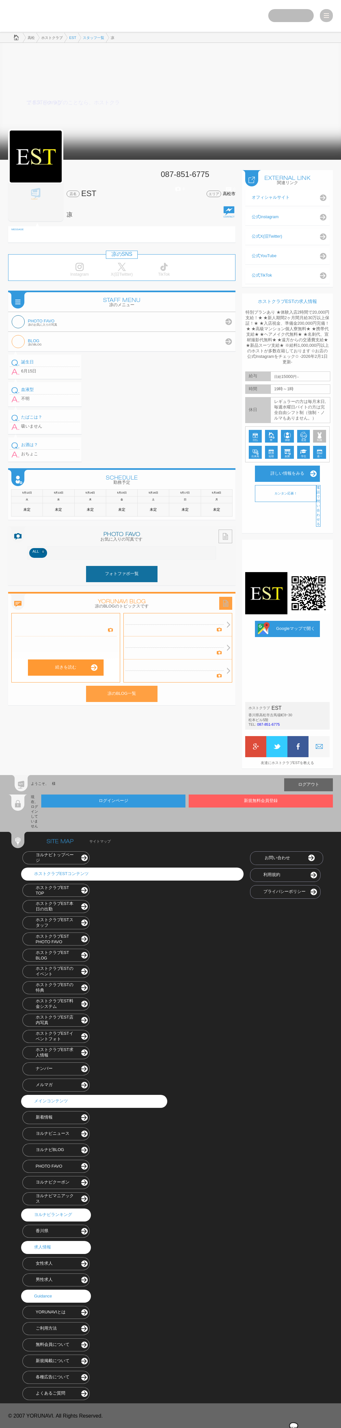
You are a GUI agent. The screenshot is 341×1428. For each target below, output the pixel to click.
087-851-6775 (268, 724)
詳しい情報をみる (287, 472)
